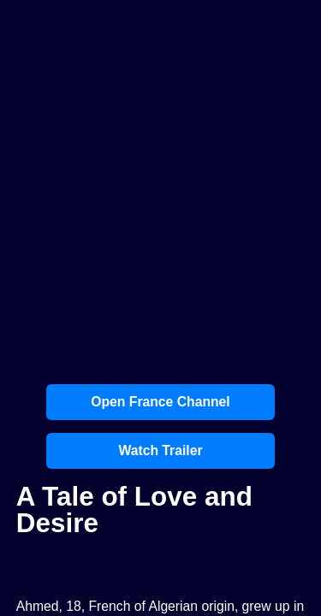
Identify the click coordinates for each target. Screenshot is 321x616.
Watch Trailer (160, 450)
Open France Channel (160, 401)
